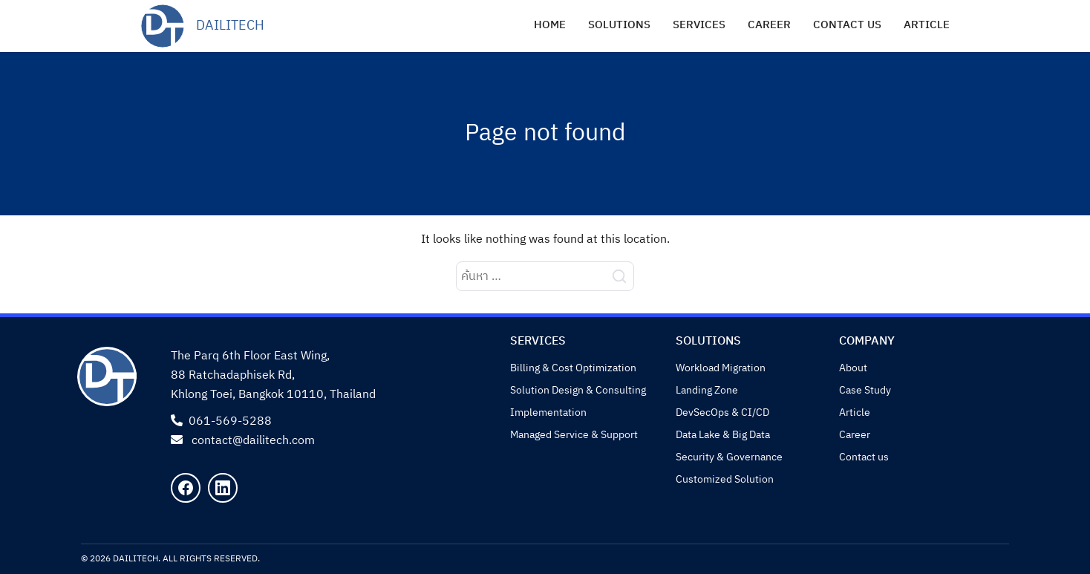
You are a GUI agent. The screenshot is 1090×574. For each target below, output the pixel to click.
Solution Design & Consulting (578, 390)
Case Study (865, 390)
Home (550, 25)
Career (769, 25)
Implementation (548, 412)
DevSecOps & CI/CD (722, 412)
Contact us (847, 25)
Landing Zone (707, 390)
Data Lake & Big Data (723, 434)
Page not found (545, 133)
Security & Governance (729, 457)
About (853, 367)
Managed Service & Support (574, 434)
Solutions (619, 25)
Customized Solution (725, 479)
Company (867, 341)
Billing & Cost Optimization (573, 367)
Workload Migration (721, 367)
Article (927, 25)
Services (699, 25)
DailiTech (230, 26)
